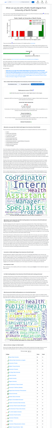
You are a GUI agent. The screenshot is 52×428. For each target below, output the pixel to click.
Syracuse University (13, 393)
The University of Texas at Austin (16, 384)
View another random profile (38, 84)
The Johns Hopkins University (15, 411)
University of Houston (13, 369)
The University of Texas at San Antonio (17, 408)
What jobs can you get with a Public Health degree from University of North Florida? (25, 70)
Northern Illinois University (14, 396)
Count (43, 354)
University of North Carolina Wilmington (17, 405)
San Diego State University (14, 372)
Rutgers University (13, 381)
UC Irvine (11, 421)
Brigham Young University (14, 366)
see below (33, 43)
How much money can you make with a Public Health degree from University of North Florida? (26, 75)
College (7, 354)
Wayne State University (14, 357)
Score (38, 354)
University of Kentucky (13, 417)
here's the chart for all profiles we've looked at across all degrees (25, 59)
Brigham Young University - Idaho (16, 427)
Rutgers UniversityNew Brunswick (16, 399)
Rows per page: (24, 351)
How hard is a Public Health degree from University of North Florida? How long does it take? (26, 73)
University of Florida (13, 363)
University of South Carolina (15, 414)
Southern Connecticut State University (17, 402)
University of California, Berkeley (16, 387)
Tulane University (12, 375)
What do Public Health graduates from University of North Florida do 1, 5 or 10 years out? (26, 72)
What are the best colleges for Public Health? (16, 76)
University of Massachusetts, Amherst (17, 424)
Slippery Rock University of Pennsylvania (17, 390)
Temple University (12, 378)
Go (33, 2)
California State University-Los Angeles (17, 360)
